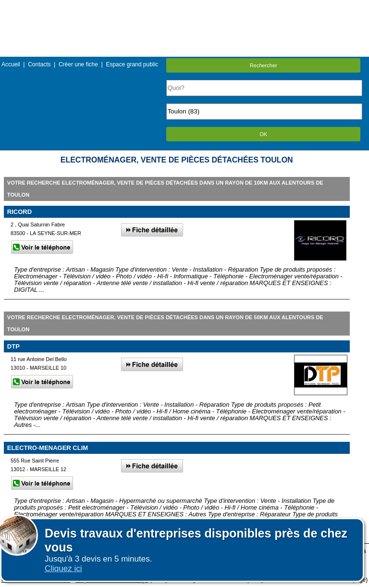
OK (263, 134)
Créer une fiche (78, 64)
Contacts (39, 64)
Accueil (10, 64)
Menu (184, 7)
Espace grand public (132, 64)
